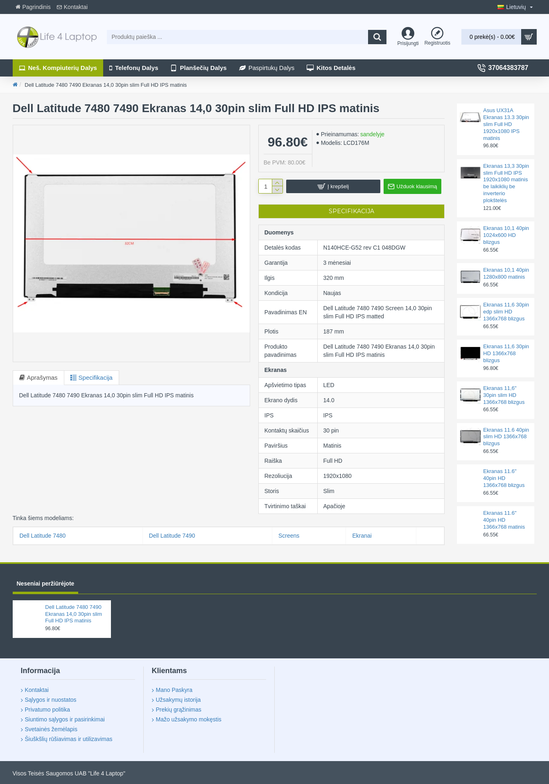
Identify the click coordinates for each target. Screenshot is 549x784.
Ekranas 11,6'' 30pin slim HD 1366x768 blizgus (503, 395)
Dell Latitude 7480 (43, 535)
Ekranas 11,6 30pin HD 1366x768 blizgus (506, 353)
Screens (288, 535)
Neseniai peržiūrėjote (46, 583)
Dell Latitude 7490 (172, 535)
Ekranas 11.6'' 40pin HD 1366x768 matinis (504, 520)
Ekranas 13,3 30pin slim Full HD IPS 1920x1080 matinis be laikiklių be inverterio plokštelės (506, 183)
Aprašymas (42, 377)
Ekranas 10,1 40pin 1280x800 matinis (506, 273)
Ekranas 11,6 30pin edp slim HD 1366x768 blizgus (506, 312)
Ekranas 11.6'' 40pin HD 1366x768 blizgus (503, 478)
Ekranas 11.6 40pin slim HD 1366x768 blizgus (506, 437)
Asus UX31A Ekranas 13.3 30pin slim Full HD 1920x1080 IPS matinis (506, 124)
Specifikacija (96, 377)
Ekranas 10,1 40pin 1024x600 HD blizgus (506, 235)
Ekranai (361, 535)
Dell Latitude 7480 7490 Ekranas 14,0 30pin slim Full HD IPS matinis (73, 614)
